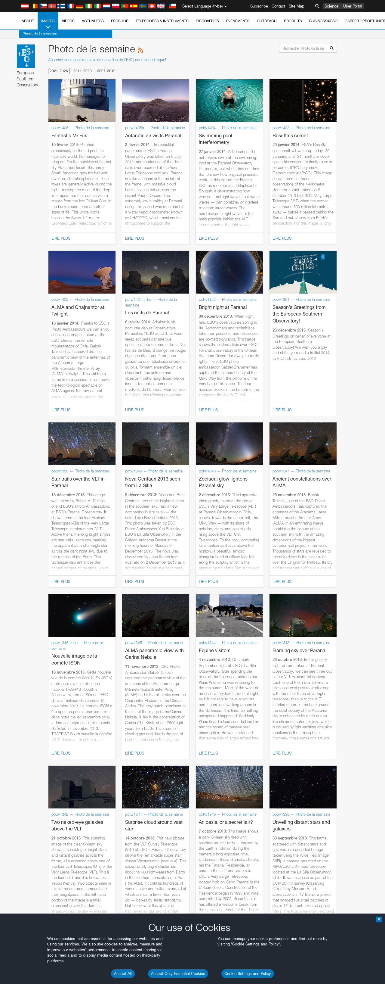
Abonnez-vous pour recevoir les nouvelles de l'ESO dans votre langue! (107, 59)
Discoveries (207, 21)
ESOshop (119, 21)
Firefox (23, 765)
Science (331, 6)
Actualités (93, 21)
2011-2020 (82, 71)
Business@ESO (323, 21)
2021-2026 (59, 71)
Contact (278, 6)
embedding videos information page (345, 655)
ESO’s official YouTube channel (142, 649)
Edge (22, 760)
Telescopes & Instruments (162, 21)
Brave (23, 749)
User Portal (352, 6)
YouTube (13, 649)
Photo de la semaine (39, 33)
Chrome (25, 754)
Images (48, 24)
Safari (22, 771)
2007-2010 (106, 71)
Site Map (296, 6)
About (28, 21)
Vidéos (68, 21)
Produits (293, 21)
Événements (238, 21)
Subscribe (259, 6)
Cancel (48, 860)
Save (19, 860)
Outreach (267, 21)
